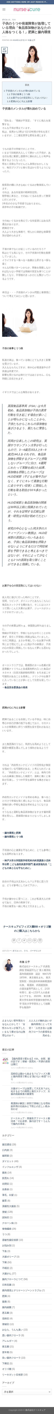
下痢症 (5, 1363)
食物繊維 (6, 1229)
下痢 (4, 1262)
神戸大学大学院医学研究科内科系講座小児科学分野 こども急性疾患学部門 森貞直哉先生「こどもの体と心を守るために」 (27, 864)
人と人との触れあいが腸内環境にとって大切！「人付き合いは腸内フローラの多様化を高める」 (40, 1028)
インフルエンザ (10, 1167)
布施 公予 (31, 40)
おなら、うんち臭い (12, 1329)
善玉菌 (5, 1346)
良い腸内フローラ (11, 1358)
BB (36, 926)
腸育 (4, 1200)
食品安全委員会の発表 (16, 687)
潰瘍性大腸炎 (9, 1206)
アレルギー (8, 1341)
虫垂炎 (5, 1189)
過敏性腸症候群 (10, 1240)
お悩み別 (6, 1245)
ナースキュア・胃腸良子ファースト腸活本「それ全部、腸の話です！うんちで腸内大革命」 (30, 1121)
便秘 (4, 1212)
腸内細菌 (6, 1307)
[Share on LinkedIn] (40, 940)
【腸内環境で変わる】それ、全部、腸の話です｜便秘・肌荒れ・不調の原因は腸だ (30, 1061)
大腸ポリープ (9, 1256)
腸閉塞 (5, 1155)
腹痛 (4, 1301)
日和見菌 (6, 1285)
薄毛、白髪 (8, 1195)
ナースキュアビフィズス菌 (18, 926)
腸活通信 (6, 1144)
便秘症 (5, 1324)
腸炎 (4, 1172)
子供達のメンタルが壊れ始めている (22, 90)
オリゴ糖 (6, 1369)
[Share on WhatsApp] (14, 940)
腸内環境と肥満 (12, 833)
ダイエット (6, 20)
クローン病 (8, 1223)
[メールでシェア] (29, 940)
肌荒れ (5, 1178)
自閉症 (5, 1184)
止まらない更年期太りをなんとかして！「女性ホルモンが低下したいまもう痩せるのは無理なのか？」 (13, 1028)
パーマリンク (35, 951)
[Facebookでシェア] (19, 940)
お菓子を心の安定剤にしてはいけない (27, 97)
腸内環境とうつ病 (13, 836)
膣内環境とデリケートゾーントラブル (21, 1290)
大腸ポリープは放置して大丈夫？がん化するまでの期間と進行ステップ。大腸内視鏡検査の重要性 (30, 1091)
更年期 (5, 1352)
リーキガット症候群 (12, 1374)
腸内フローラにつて (12, 1279)
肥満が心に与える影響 (19, 101)
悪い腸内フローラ (11, 1335)
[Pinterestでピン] (34, 940)
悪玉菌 (5, 1313)
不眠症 (5, 1268)
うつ (13, 20)
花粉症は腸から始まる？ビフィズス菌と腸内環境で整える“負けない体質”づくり (31, 1076)
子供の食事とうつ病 (18, 94)
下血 (4, 1251)
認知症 (5, 1217)
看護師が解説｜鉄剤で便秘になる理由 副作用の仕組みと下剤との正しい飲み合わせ (31, 1106)
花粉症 (5, 1318)
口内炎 (5, 1150)
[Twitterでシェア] (24, 940)
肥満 (4, 1296)
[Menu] (4, 9)
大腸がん (6, 1273)
